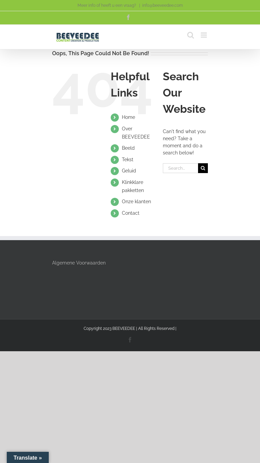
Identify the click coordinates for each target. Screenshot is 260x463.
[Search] (203, 168)
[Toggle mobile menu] (204, 35)
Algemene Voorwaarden (79, 263)
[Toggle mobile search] (190, 35)
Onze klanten (136, 201)
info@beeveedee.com (162, 5)
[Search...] (180, 168)
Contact (130, 213)
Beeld (128, 148)
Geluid (129, 170)
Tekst (127, 159)
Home (128, 117)
